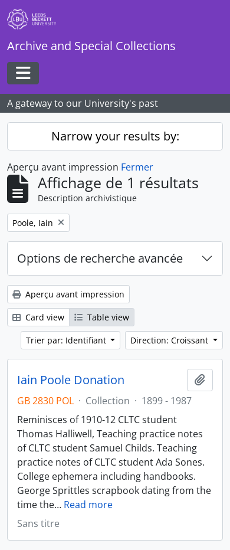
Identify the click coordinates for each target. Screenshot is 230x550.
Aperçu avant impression (68, 294)
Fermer (137, 167)
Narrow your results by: (115, 136)
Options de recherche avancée (100, 258)
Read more (88, 504)
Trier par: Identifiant (67, 340)
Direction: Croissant (170, 340)
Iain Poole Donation (70, 380)
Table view (101, 317)
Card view (38, 317)
